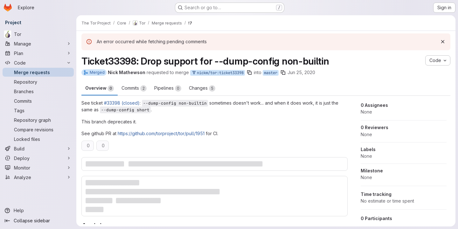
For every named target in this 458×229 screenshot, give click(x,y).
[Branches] (38, 91)
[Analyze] (38, 177)
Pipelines (167, 88)
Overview (99, 88)
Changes (202, 88)
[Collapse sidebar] (38, 220)
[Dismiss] (443, 41)
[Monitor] (38, 167)
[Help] (38, 210)
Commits (134, 88)
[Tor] (38, 34)
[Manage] (38, 43)
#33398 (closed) (122, 103)
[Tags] (38, 110)
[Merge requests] (38, 72)
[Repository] (38, 81)
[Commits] (38, 100)
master (270, 72)
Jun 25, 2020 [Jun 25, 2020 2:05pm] (301, 72)
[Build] (38, 148)
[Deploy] (38, 158)
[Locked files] (38, 139)
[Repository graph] (38, 119)
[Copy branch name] (249, 72)
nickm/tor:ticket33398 (217, 73)
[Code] (38, 62)
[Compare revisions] (38, 129)
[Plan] (38, 53)
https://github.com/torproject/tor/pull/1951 (161, 133)
